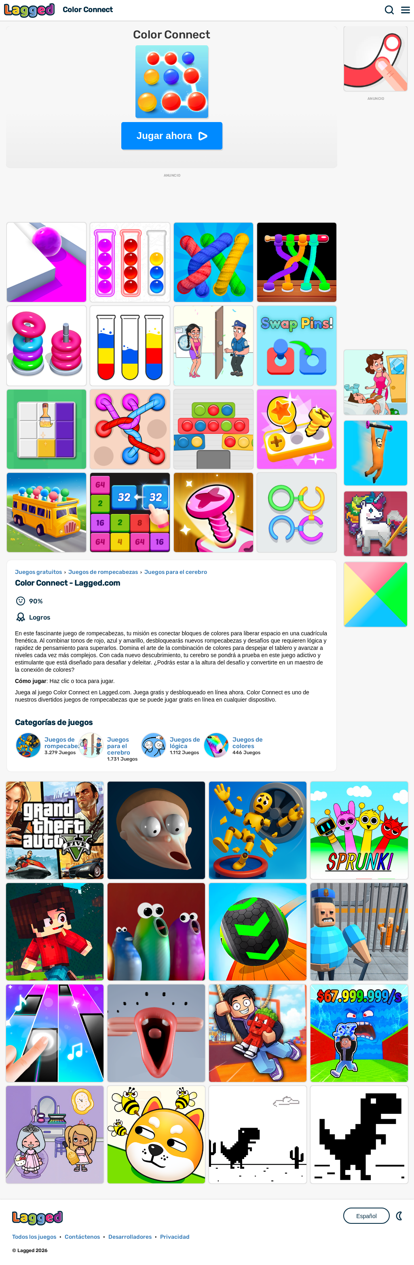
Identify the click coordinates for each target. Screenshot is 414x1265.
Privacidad (175, 1236)
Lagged (30, 10)
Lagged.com (38, 1218)
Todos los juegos (34, 1236)
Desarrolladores (130, 1236)
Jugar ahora (164, 135)
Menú (406, 10)
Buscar (390, 10)
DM (400, 1216)
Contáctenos (82, 1236)
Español (366, 1216)
